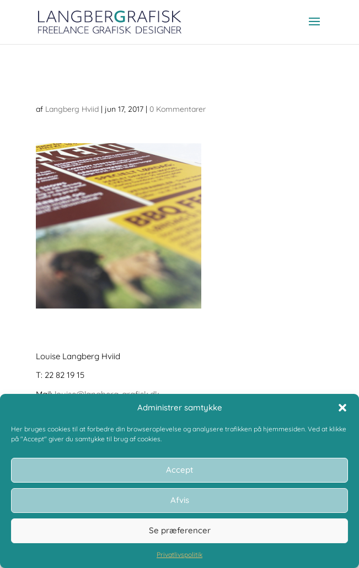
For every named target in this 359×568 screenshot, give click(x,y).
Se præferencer (180, 530)
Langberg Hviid (72, 109)
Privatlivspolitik (179, 554)
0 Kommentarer (177, 109)
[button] (342, 407)
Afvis (179, 500)
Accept (179, 469)
